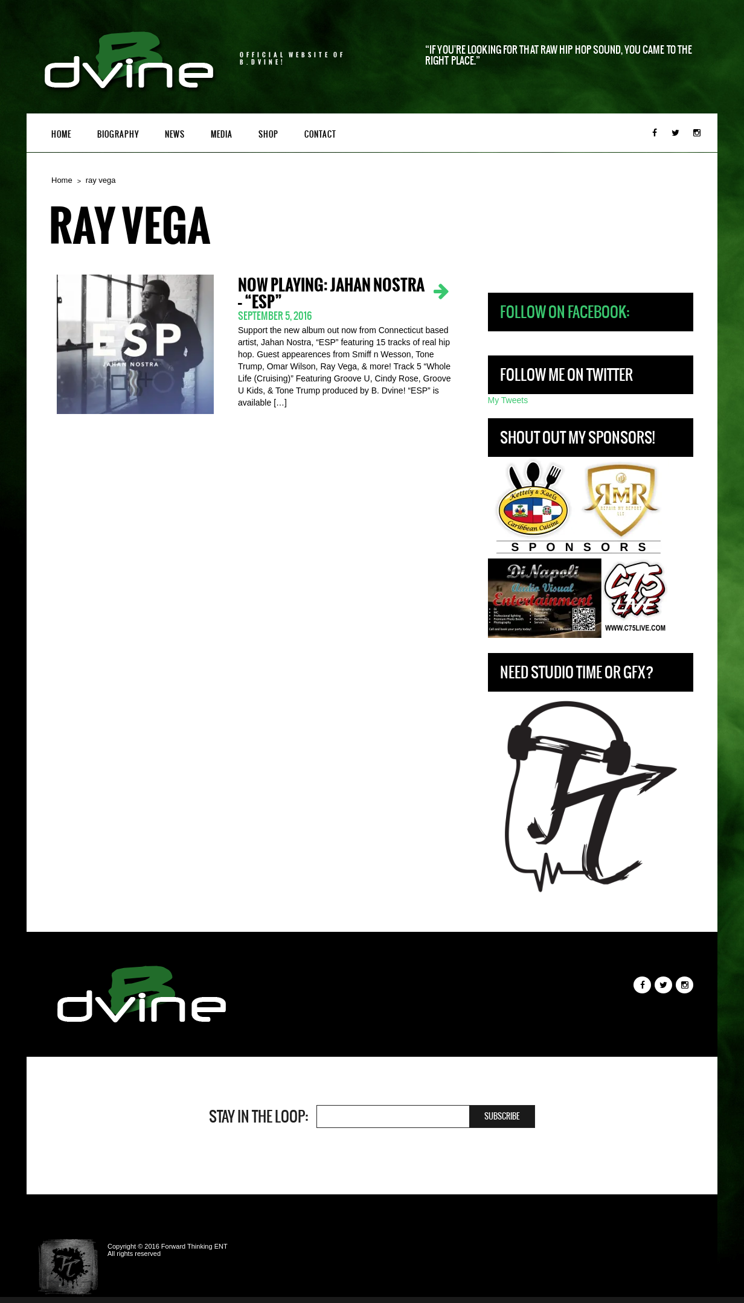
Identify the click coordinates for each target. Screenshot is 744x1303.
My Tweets (508, 400)
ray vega (101, 180)
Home (61, 134)
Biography (118, 134)
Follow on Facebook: (564, 312)
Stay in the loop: (258, 1116)
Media (221, 134)
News (175, 134)
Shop (268, 134)
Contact (320, 134)
